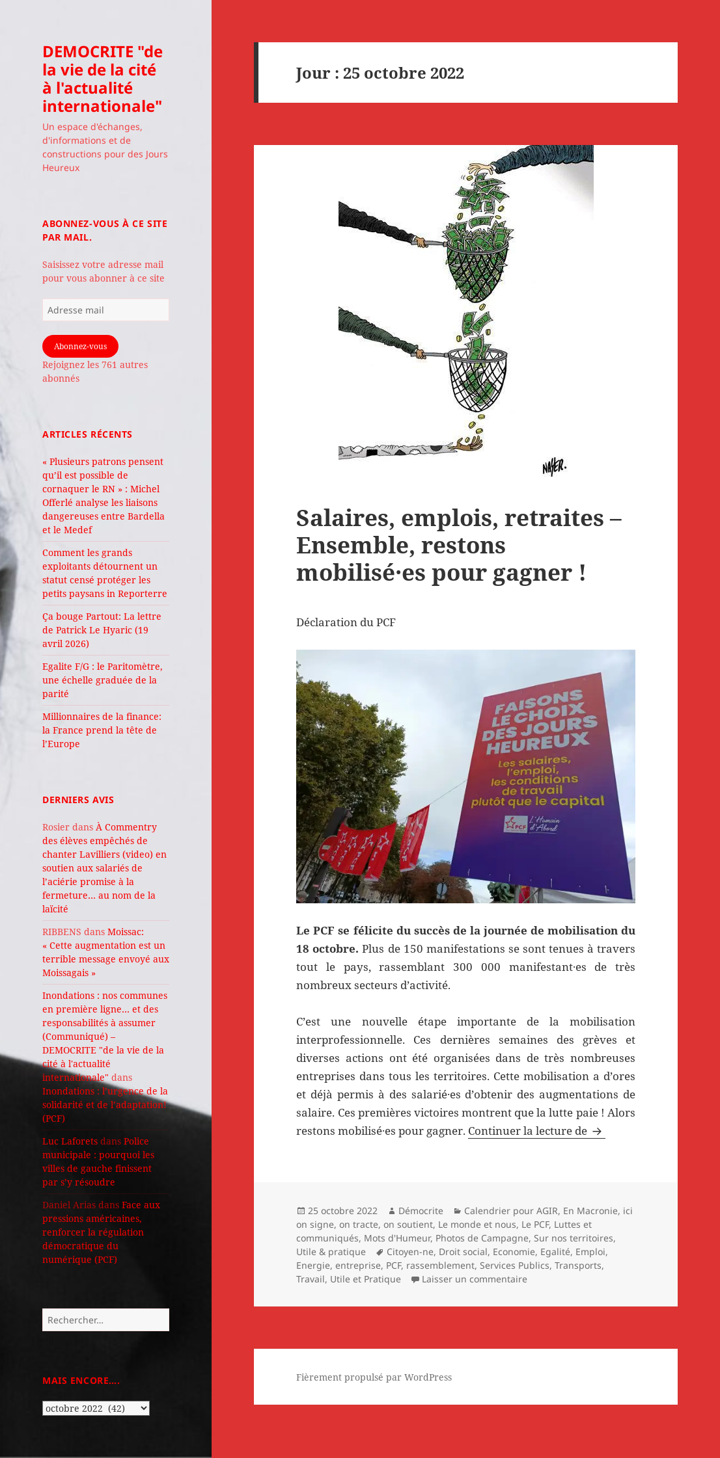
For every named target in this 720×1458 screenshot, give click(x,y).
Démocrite (420, 1210)
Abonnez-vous (80, 346)
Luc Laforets (70, 1141)
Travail (310, 1279)
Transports (578, 1265)
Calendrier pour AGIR (511, 1210)
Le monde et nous (477, 1224)
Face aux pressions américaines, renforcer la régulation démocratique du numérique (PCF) (101, 1232)
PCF (393, 1265)
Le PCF (535, 1224)
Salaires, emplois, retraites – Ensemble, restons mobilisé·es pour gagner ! (459, 544)
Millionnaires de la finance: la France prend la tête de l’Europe (101, 730)
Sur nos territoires (573, 1238)
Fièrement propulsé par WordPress (374, 1377)
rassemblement (440, 1265)
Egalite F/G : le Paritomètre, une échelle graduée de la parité (102, 680)
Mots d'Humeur (397, 1238)
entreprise (358, 1265)
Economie (514, 1251)
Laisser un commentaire (474, 1279)
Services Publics (514, 1265)
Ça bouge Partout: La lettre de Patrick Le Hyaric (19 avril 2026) (101, 630)
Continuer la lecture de (536, 1130)
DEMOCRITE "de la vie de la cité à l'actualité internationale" (102, 78)
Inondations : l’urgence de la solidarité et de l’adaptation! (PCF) (105, 1104)
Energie (313, 1265)
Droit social (463, 1251)
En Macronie (590, 1210)
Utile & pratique (331, 1251)
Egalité (555, 1251)
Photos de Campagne (482, 1238)
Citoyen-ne (410, 1251)
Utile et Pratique (365, 1279)
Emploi (590, 1251)
